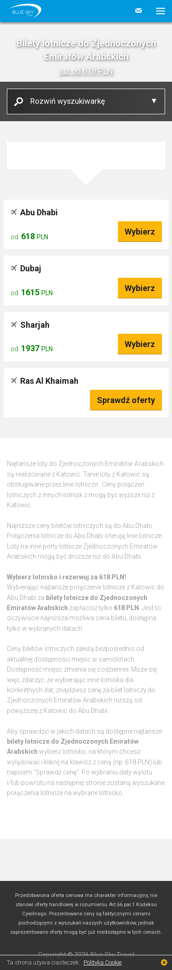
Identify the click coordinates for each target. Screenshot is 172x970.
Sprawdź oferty (126, 400)
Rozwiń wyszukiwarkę (64, 101)
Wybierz (140, 231)
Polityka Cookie (102, 962)
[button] (157, 11)
